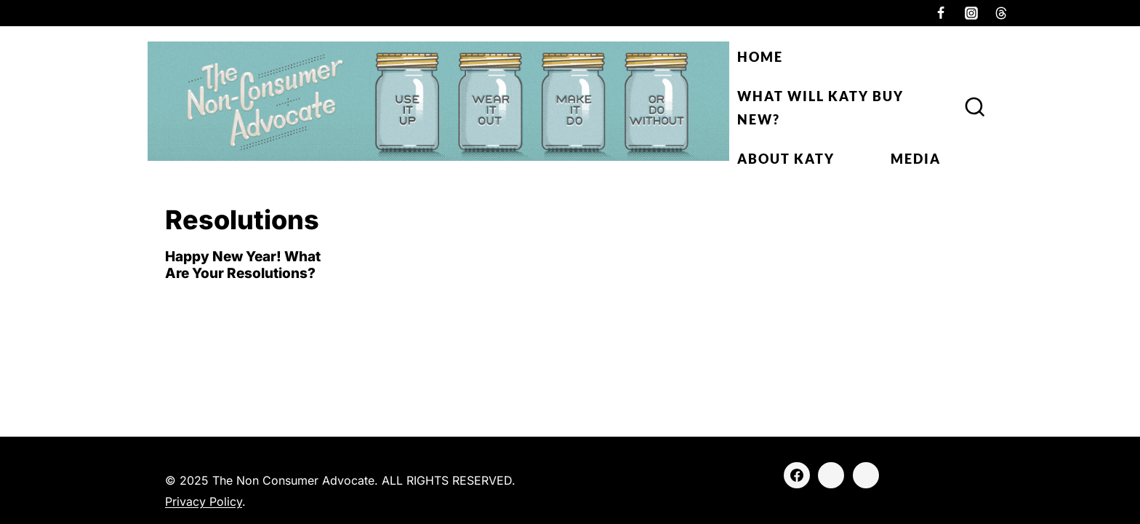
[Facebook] (941, 13)
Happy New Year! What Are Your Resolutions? (243, 265)
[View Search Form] (975, 108)
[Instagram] (971, 13)
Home (760, 57)
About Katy (786, 159)
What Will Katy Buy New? (820, 107)
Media (916, 159)
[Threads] (1001, 13)
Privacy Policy (203, 501)
